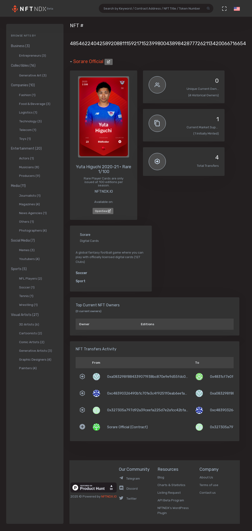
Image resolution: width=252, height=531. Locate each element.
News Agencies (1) (33, 213)
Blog (161, 477)
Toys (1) (25, 139)
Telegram (129, 478)
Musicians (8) (29, 167)
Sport (80, 281)
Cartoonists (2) (30, 333)
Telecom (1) (27, 130)
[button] (236, 8)
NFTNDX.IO (109, 496)
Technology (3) (30, 121)
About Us (206, 477)
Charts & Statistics (171, 485)
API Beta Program (171, 500)
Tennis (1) (26, 296)
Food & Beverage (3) (34, 104)
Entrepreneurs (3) (32, 55)
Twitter (128, 498)
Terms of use (209, 485)
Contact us (208, 492)
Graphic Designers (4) (35, 359)
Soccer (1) (27, 287)
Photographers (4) (33, 230)
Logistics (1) (28, 112)
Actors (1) (26, 158)
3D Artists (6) (29, 324)
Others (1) (26, 221)
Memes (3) (27, 250)
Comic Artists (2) (31, 342)
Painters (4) (28, 368)
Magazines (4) (29, 204)
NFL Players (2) (30, 278)
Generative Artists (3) (35, 350)
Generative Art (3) (33, 75)
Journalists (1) (30, 195)
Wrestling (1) (28, 305)
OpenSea (103, 211)
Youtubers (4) (29, 259)
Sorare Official (89, 61)
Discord (128, 488)
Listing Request (169, 492)
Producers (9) (29, 176)
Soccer (81, 273)
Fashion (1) (27, 95)
